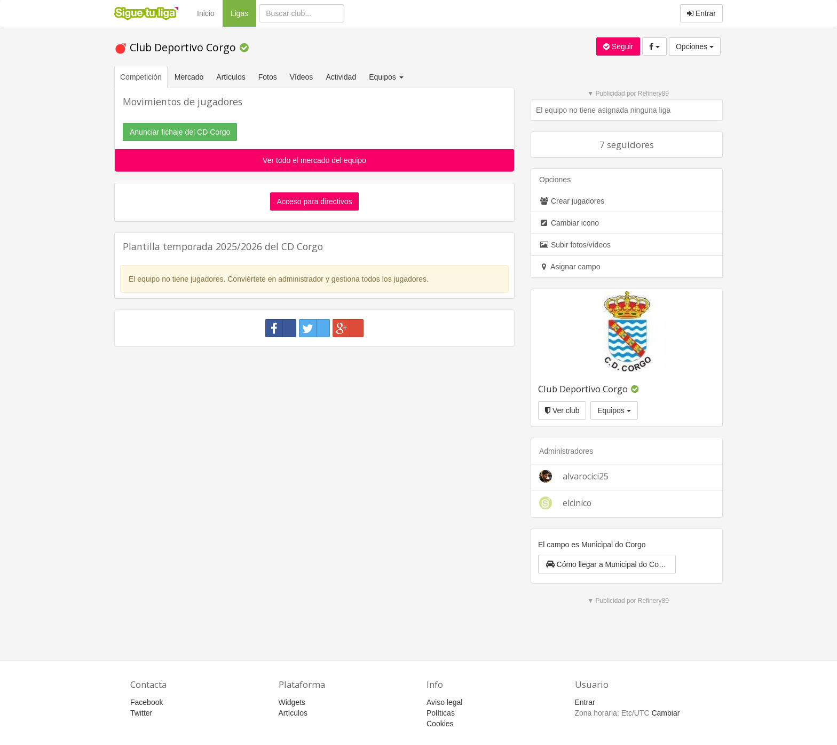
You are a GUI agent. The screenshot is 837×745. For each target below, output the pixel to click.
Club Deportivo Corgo (176, 47)
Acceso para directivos (314, 201)
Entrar (701, 13)
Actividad (341, 77)
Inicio (206, 13)
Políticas (441, 713)
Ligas (243, 12)
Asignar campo (570, 266)
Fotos (267, 77)
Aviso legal (444, 702)
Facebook (146, 702)
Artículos (230, 77)
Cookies (440, 723)
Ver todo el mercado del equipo (314, 160)
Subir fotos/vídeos (575, 244)
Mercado (189, 77)
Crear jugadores (571, 201)
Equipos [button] (387, 77)
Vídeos (301, 77)
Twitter (141, 713)
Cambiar (665, 713)
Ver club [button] (562, 410)
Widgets (292, 702)
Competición (141, 77)
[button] (607, 564)
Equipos (613, 410)
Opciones (695, 46)
